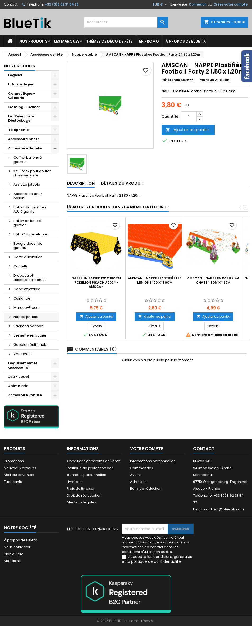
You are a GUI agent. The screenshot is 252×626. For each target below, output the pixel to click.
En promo (149, 41)
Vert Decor (22, 353)
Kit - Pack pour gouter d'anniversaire (32, 173)
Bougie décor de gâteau (28, 245)
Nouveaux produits (20, 467)
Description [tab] (81, 183)
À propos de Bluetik (186, 41)
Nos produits (33, 41)
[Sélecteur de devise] (160, 4)
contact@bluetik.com (224, 509)
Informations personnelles (152, 461)
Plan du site (14, 553)
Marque (207, 80)
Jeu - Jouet (18, 376)
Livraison (74, 481)
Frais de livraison (81, 488)
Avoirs (135, 474)
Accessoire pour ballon (27, 196)
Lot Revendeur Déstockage (21, 118)
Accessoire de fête (25, 148)
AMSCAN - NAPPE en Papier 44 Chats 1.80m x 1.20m (213, 280)
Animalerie (18, 385)
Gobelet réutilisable (30, 344)
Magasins (12, 560)
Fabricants (13, 481)
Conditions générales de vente (93, 461)
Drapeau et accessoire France (29, 277)
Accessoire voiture (25, 395)
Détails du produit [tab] (122, 183)
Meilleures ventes (19, 474)
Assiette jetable (26, 184)
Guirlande (21, 298)
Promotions (14, 461)
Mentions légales (81, 502)
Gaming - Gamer (24, 107)
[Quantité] (189, 116)
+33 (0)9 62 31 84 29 (62, 4)
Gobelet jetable (26, 289)
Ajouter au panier (187, 130)
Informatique (20, 84)
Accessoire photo (24, 139)
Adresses (138, 481)
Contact (10, 4)
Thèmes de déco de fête (109, 41)
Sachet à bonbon (28, 326)
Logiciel (15, 75)
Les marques (67, 41)
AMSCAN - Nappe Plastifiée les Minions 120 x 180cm (155, 280)
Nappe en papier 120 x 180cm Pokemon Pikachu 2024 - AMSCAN (96, 282)
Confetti (20, 266)
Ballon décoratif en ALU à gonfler (29, 209)
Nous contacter (17, 547)
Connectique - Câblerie (21, 95)
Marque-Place (26, 307)
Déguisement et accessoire (22, 365)
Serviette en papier (30, 335)
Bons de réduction (146, 488)
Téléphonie (18, 129)
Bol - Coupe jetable (30, 234)
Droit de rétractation (84, 495)
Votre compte (146, 449)
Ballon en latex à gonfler (27, 223)
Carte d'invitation (28, 257)
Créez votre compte (230, 4)
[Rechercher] (126, 22)
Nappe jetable (25, 316)
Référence (171, 80)
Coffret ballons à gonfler (27, 159)
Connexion (198, 4)
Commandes (141, 467)
